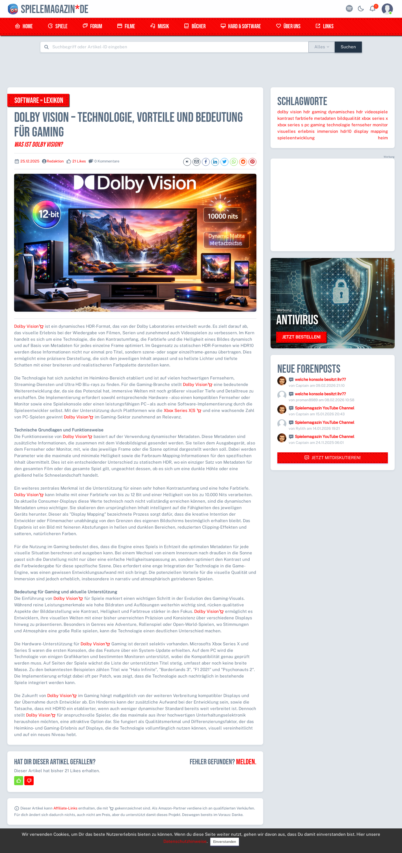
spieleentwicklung (296, 137)
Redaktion (55, 161)
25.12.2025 (29, 161)
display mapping (371, 131)
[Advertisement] (201, 70)
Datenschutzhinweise (185, 841)
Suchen (348, 46)
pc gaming (314, 124)
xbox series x (375, 118)
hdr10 (345, 131)
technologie (338, 124)
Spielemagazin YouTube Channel (324, 408)
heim (383, 137)
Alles (319, 46)
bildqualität (348, 118)
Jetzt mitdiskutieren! (332, 458)
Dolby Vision (29, 326)
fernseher (361, 124)
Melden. (246, 762)
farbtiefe (304, 118)
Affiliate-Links (65, 808)
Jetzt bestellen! (301, 337)
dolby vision (289, 111)
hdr (306, 111)
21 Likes (79, 161)
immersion (327, 131)
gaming (319, 111)
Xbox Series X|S (183, 410)
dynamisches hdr (345, 111)
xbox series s (290, 124)
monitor (380, 124)
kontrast (285, 118)
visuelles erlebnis (296, 131)
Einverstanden (224, 842)
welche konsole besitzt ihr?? (320, 379)
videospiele (376, 111)
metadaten (325, 118)
